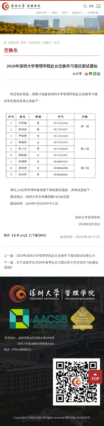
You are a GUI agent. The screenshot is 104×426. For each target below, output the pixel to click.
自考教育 (92, 12)
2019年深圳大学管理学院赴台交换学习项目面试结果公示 (55, 255)
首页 (23, 42)
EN (91, 6)
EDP (64, 12)
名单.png (19, 235)
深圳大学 (41, 12)
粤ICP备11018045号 (77, 417)
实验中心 (77, 12)
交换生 (47, 42)
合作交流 (34, 42)
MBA (54, 12)
